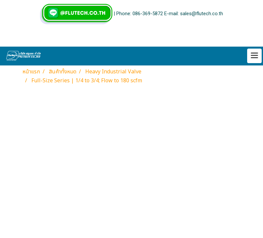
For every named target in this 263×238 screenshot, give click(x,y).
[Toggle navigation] (254, 56)
